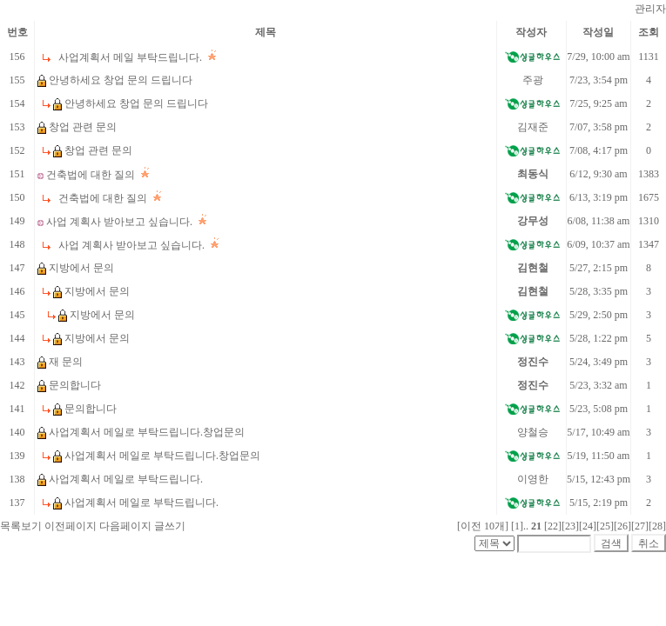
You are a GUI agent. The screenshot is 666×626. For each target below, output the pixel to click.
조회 (648, 32)
